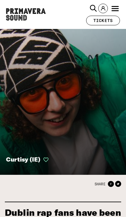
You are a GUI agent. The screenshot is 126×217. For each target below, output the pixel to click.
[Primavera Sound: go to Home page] (26, 14)
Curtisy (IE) (23, 159)
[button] (93, 8)
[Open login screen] (44, 160)
